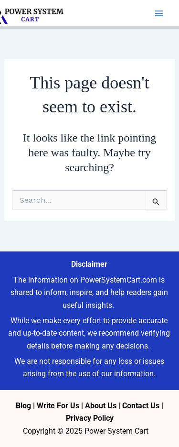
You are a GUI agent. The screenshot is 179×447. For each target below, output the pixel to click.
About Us (100, 405)
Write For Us (58, 405)
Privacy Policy (90, 418)
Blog (23, 405)
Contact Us (140, 405)
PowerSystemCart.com (118, 279)
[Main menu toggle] (158, 13)
